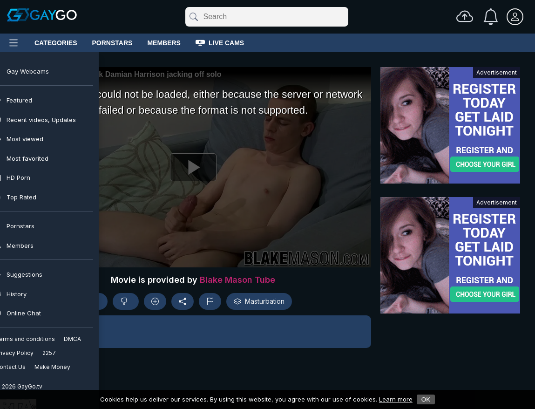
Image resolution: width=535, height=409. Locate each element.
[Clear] (346, 17)
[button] (193, 331)
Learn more (396, 399)
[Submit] (193, 17)
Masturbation (259, 301)
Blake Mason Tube (237, 280)
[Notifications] (490, 16)
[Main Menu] (13, 43)
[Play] (193, 167)
